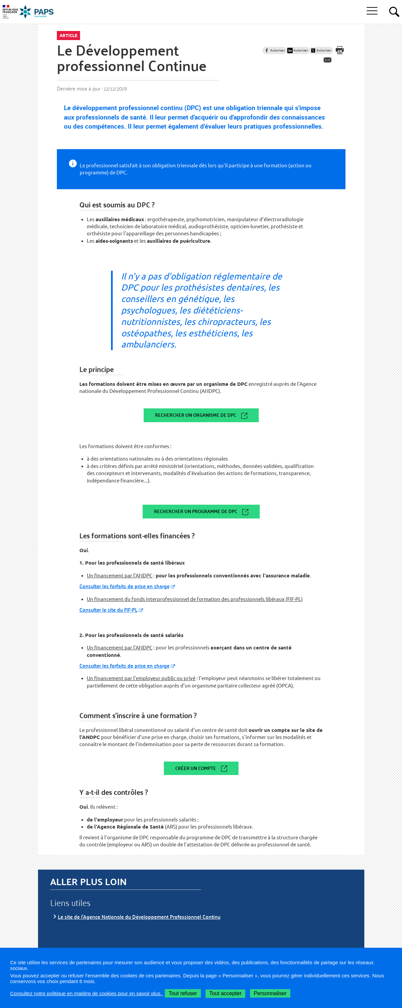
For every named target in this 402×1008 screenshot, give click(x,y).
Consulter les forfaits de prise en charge (124, 586)
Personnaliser (270, 993)
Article (68, 35)
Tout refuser (183, 993)
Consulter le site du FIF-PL (108, 609)
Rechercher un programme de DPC (195, 511)
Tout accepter (225, 993)
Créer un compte (195, 768)
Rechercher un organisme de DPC (195, 415)
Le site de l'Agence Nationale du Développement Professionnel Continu (139, 916)
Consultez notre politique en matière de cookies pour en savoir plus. (86, 993)
